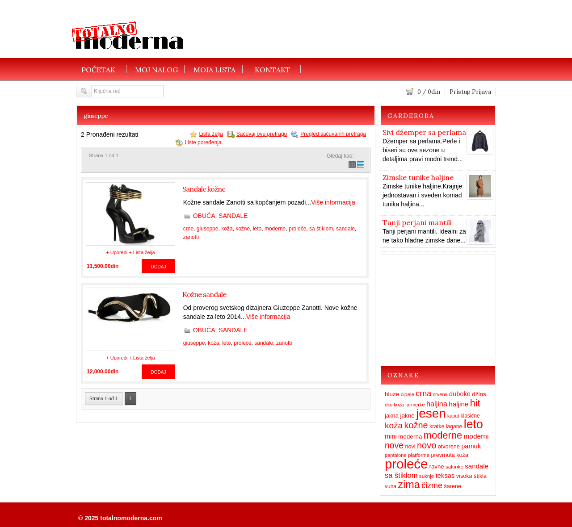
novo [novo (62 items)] (426, 445)
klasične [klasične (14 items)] (469, 416)
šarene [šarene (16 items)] (452, 486)
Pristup (460, 92)
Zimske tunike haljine (418, 177)
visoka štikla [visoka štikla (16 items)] (471, 476)
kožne (243, 229)
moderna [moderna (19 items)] (410, 436)
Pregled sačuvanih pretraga (333, 134)
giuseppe (208, 229)
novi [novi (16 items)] (410, 446)
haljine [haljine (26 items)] (458, 404)
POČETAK (98, 69)
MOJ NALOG (156, 69)
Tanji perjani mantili (417, 222)
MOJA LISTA (214, 69)
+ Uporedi (116, 252)
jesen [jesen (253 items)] (431, 413)
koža (226, 229)
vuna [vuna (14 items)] (390, 486)
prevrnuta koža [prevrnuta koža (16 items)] (449, 455)
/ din (428, 92)
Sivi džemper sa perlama (424, 132)
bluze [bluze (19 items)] (392, 394)
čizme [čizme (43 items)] (431, 485)
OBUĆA (204, 215)
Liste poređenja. (204, 142)
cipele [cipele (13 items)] (407, 394)
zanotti (191, 237)
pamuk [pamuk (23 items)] (471, 446)
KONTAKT (272, 69)
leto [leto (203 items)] (473, 424)
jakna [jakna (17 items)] (392, 415)
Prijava (481, 92)
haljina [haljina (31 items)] (436, 404)
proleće (297, 229)
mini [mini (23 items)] (391, 436)
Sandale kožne (203, 188)
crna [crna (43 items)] (423, 393)
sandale (345, 229)
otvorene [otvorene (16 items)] (449, 446)
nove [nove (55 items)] (394, 445)
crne (188, 229)
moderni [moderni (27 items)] (475, 436)
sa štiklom (321, 229)
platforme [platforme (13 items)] (418, 455)
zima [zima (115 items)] (409, 484)
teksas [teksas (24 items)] (445, 475)
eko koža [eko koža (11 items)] (394, 404)
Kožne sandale (204, 294)
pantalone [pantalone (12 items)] (396, 455)
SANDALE (233, 215)
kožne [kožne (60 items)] (416, 425)
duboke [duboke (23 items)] (460, 393)
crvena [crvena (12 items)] (440, 394)
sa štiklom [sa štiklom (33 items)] (401, 475)
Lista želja (211, 134)
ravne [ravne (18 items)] (436, 466)
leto (257, 229)
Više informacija (333, 202)
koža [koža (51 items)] (394, 425)
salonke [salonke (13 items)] (454, 466)
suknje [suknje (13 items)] (426, 476)
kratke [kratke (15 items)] (436, 426)
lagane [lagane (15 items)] (454, 426)
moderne (275, 229)
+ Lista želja (142, 252)
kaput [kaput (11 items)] (453, 415)
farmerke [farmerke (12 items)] (415, 404)
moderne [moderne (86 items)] (443, 435)
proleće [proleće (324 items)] (406, 463)
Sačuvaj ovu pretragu (261, 134)
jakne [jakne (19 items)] (407, 415)
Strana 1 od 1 (103, 398)
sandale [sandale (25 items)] (476, 466)
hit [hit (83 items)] (475, 403)
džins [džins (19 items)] (479, 394)
